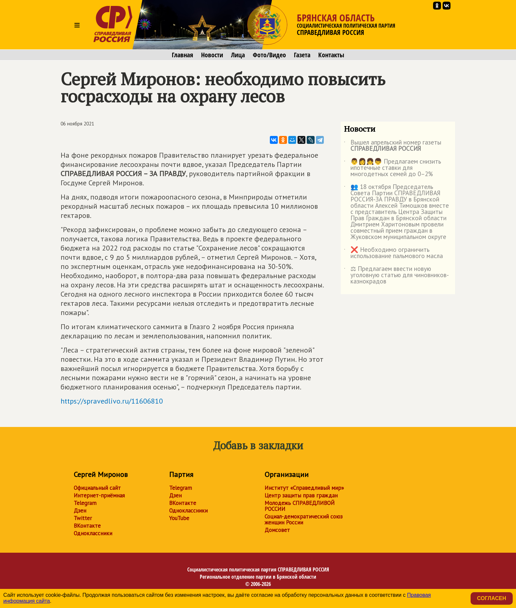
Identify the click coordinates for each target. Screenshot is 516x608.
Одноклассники (93, 533)
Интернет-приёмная (99, 495)
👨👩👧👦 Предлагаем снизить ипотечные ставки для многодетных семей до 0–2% (392, 168)
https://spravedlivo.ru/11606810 (112, 401)
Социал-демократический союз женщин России (304, 519)
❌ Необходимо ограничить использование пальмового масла (393, 253)
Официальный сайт (97, 488)
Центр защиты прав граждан (301, 495)
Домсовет (277, 530)
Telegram (85, 503)
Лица (238, 55)
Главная (182, 55)
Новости (212, 55)
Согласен (491, 598)
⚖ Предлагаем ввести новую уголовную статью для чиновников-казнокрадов (396, 275)
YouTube (179, 518)
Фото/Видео (269, 55)
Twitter (83, 518)
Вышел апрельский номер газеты (392, 145)
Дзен (80, 511)
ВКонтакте (87, 526)
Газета (302, 55)
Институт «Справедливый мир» (304, 488)
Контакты (331, 55)
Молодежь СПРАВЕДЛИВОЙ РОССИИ (300, 506)
